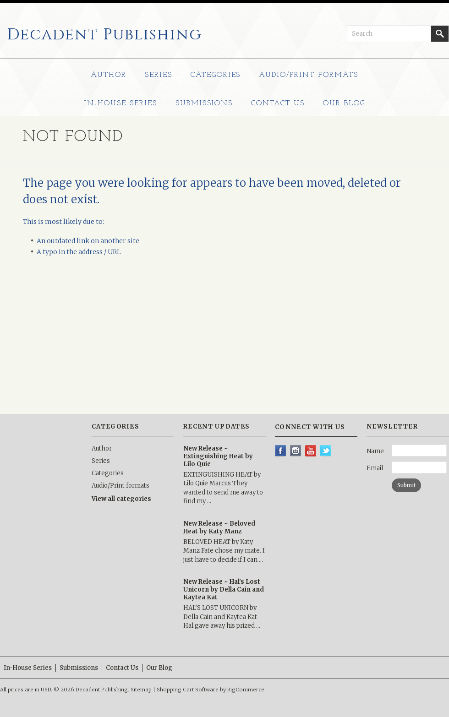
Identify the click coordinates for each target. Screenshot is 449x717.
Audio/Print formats (308, 75)
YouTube (311, 450)
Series (158, 75)
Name (375, 451)
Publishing (104, 34)
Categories (216, 75)
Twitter (326, 450)
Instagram (295, 450)
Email (375, 468)
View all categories (121, 499)
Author (108, 75)
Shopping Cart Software (188, 689)
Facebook (280, 450)
